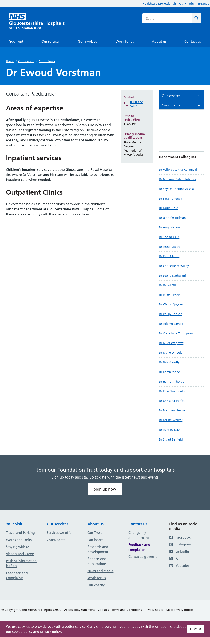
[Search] (196, 18)
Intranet (203, 3)
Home (10, 61)
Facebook (180, 537)
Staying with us (17, 547)
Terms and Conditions (127, 610)
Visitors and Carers (20, 554)
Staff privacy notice (179, 610)
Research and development (97, 549)
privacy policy (50, 631)
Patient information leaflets (21, 563)
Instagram (180, 544)
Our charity (186, 3)
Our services (26, 61)
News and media (100, 571)
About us (95, 524)
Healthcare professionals (159, 3)
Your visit (14, 524)
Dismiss (195, 629)
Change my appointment (138, 535)
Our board (95, 540)
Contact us (137, 524)
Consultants (47, 61)
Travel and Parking (20, 533)
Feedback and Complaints (17, 575)
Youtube (179, 565)
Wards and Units (19, 540)
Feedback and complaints (139, 547)
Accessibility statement (79, 610)
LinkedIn (179, 551)
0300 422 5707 (136, 104)
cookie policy (22, 631)
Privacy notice (154, 610)
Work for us (96, 578)
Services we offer (60, 533)
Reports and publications (96, 561)
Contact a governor (143, 557)
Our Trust (94, 533)
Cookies (103, 610)
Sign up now (105, 489)
